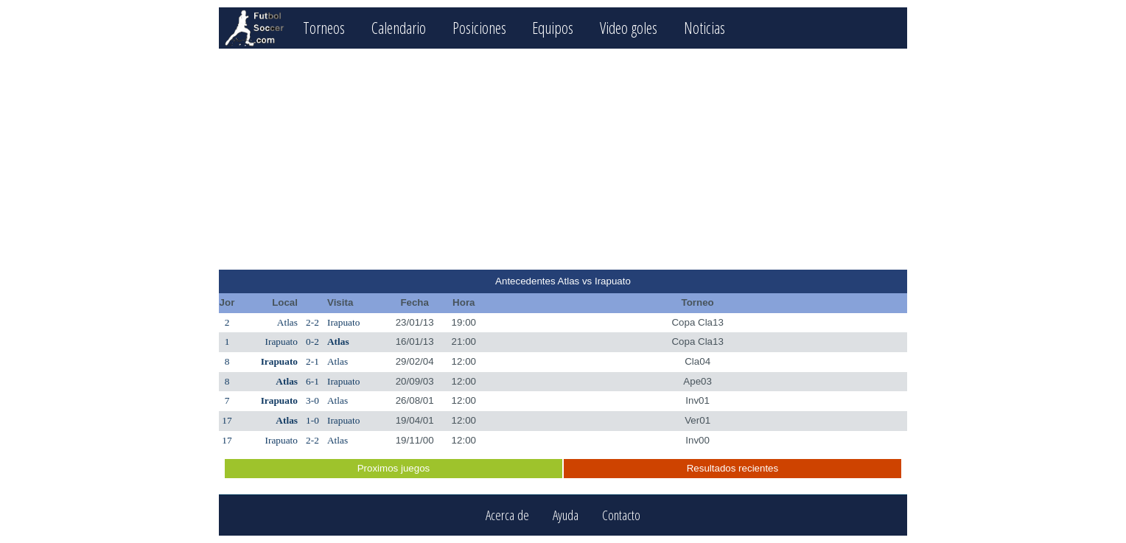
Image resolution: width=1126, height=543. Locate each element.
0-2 (312, 341)
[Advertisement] (562, 159)
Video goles (628, 27)
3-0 (312, 400)
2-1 (312, 361)
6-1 (312, 381)
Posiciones (479, 27)
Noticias (704, 27)
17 (226, 420)
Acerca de (507, 515)
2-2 (312, 322)
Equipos (552, 27)
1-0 (312, 420)
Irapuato (343, 322)
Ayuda (565, 515)
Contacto (621, 515)
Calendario (398, 27)
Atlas (287, 322)
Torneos (324, 27)
